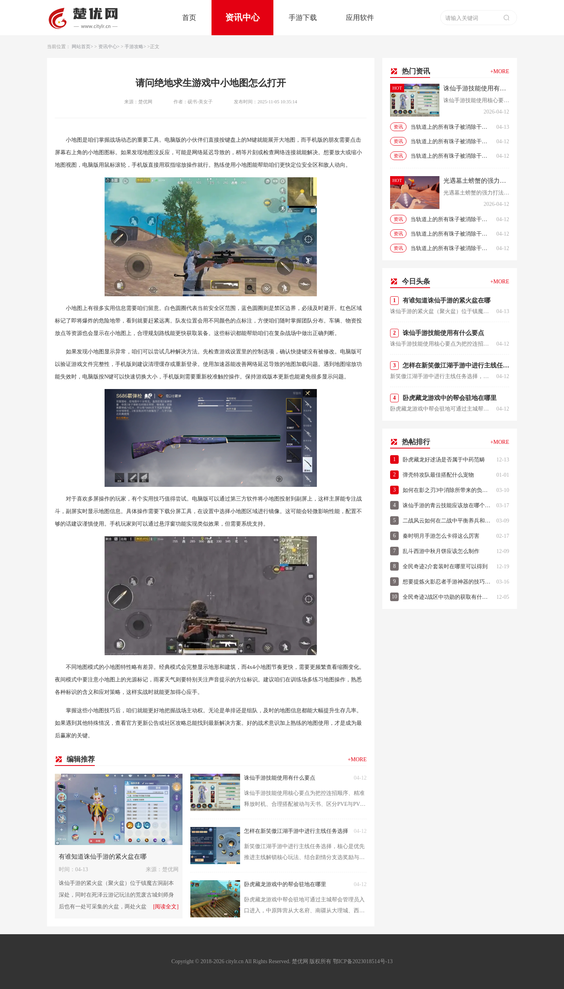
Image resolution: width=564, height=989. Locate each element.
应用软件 (360, 18)
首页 (189, 18)
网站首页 (81, 46)
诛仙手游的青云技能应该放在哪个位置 (447, 505)
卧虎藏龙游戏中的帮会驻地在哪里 (285, 884)
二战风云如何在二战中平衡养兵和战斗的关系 (447, 521)
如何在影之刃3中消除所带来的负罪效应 (447, 490)
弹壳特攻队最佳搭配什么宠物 (438, 475)
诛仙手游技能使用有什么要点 (279, 778)
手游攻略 (134, 46)
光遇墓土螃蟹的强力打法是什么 (476, 180)
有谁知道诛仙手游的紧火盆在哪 (102, 856)
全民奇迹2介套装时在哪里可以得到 (445, 566)
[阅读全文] (166, 907)
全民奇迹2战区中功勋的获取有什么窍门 (447, 597)
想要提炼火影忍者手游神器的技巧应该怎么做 (447, 582)
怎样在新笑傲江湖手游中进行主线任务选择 (296, 831)
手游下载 (303, 18)
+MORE (357, 759)
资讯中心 (242, 17)
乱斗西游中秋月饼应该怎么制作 (441, 551)
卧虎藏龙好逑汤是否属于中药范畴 (444, 460)
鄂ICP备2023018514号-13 (362, 961)
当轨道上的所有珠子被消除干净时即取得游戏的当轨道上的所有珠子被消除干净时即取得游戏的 (451, 127)
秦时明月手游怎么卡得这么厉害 (441, 536)
